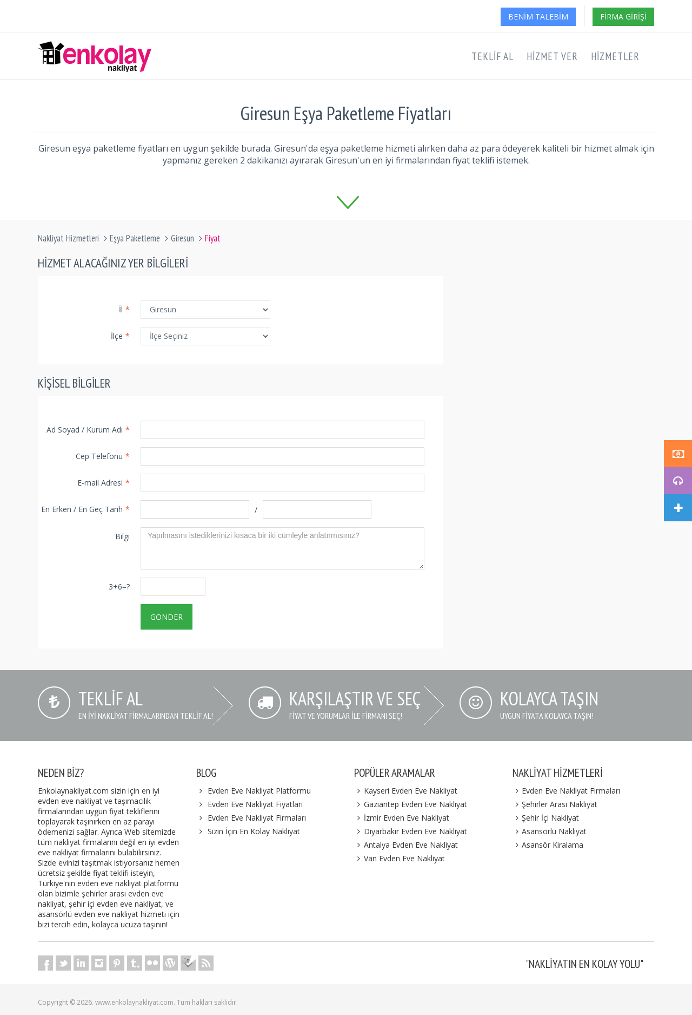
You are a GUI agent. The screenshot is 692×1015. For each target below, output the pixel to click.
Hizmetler (615, 56)
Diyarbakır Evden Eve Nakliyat (410, 831)
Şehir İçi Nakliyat (546, 818)
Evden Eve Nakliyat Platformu (259, 790)
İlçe (120, 336)
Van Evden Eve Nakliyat (399, 858)
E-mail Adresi (103, 482)
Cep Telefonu (103, 456)
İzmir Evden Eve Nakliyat (401, 818)
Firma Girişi (623, 16)
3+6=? (119, 586)
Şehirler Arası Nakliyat (555, 804)
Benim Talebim (538, 16)
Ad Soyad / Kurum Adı (88, 429)
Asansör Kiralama (548, 845)
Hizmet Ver (552, 56)
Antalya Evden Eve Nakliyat (406, 845)
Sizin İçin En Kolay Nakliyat (254, 831)
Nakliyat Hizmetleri (68, 238)
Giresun (182, 238)
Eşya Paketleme (135, 238)
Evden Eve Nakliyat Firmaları (257, 818)
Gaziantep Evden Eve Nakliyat (410, 804)
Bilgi (122, 536)
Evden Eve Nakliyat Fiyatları (255, 804)
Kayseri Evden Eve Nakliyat (405, 790)
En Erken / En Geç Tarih (85, 509)
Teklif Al (492, 56)
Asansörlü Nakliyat (550, 831)
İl (124, 309)
